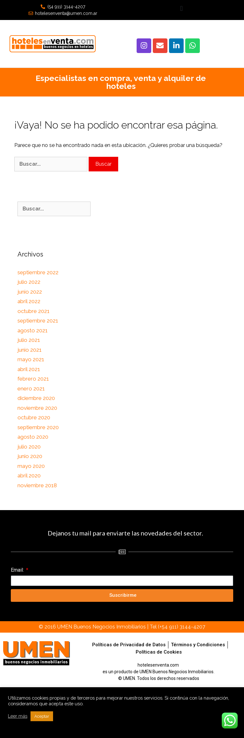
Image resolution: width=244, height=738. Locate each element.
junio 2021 (29, 350)
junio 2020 (29, 456)
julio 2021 (28, 340)
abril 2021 (28, 369)
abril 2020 (29, 475)
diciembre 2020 (36, 398)
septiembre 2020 (38, 427)
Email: (18, 570)
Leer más (17, 716)
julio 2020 (29, 446)
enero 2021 (31, 388)
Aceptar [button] (41, 716)
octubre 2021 (33, 311)
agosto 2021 (32, 330)
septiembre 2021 (37, 320)
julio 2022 (28, 282)
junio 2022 (29, 292)
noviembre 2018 (37, 485)
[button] (181, 8)
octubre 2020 (33, 417)
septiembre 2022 (37, 272)
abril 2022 (28, 301)
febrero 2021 (33, 379)
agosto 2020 (32, 437)
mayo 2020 (31, 466)
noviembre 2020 (37, 408)
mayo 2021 (30, 359)
